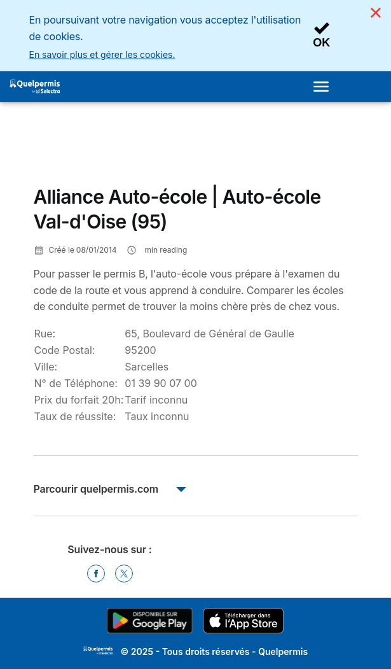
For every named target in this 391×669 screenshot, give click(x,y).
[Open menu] (325, 86)
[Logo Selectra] (35, 86)
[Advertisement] (135, 149)
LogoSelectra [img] (98, 650)
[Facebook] (96, 573)
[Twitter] (124, 573)
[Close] (376, 13)
